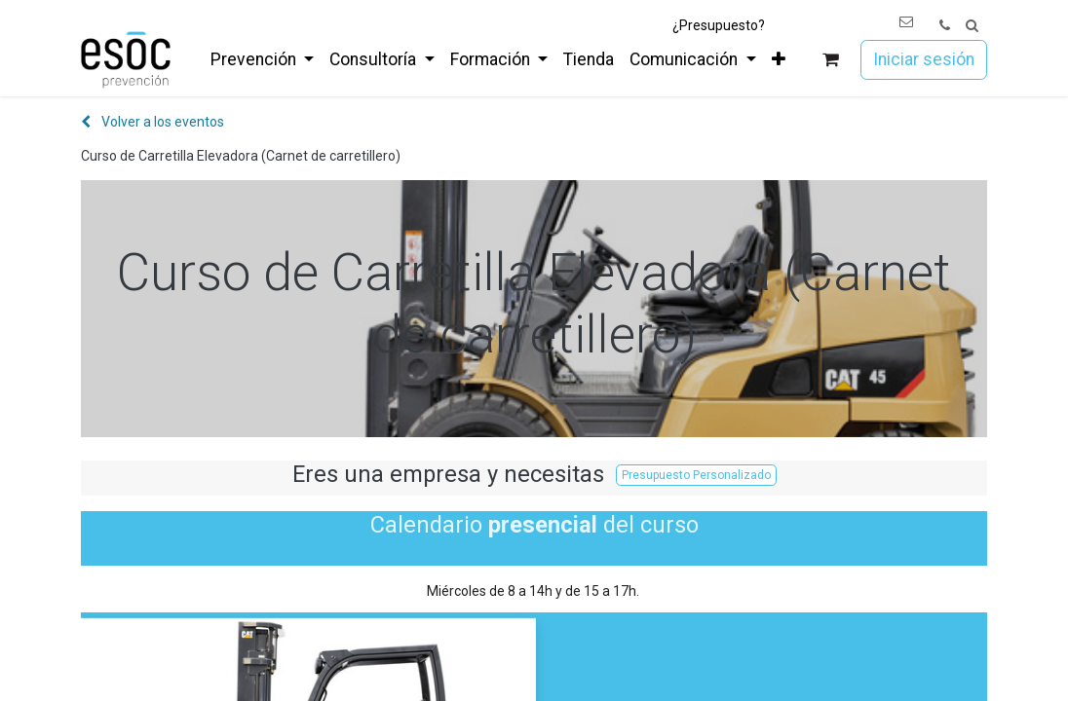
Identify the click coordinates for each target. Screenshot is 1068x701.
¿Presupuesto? (718, 25)
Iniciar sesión (923, 59)
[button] (972, 26)
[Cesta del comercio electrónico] (831, 60)
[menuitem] (262, 59)
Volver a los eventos (152, 121)
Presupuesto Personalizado (696, 475)
